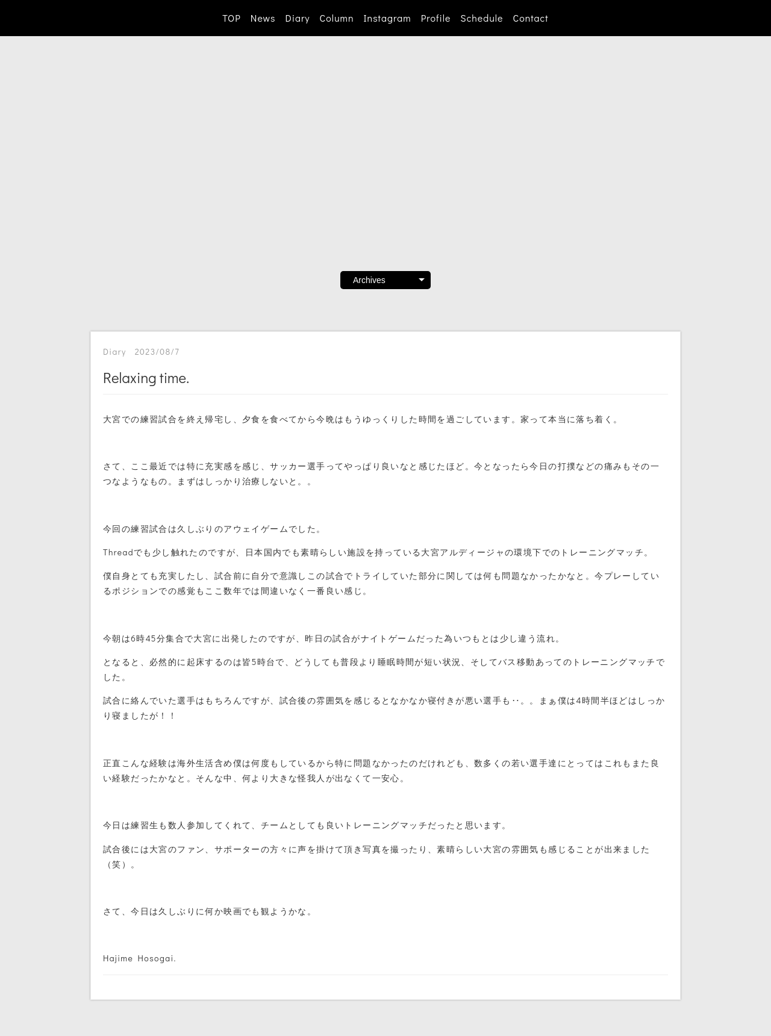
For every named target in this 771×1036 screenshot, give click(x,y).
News (263, 17)
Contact (530, 17)
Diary (297, 17)
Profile (436, 17)
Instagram (387, 17)
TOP (231, 17)
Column (337, 17)
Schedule (481, 17)
